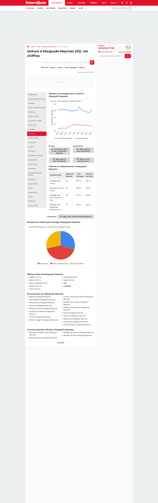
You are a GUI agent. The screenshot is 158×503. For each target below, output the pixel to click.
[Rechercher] (121, 8)
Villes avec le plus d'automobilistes (77, 217)
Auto (104, 3)
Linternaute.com (105, 52)
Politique (30, 8)
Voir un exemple (125, 52)
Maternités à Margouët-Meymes (75, 319)
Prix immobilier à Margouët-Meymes (77, 325)
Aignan (60, 67)
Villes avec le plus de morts (84, 160)
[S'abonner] (115, 56)
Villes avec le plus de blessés (59, 160)
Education (63, 8)
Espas (65, 280)
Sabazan (82, 67)
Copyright (60, 342)
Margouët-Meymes (50, 47)
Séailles (52, 67)
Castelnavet (67, 277)
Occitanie (67, 286)
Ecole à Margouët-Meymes (73, 313)
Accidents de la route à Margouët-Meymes (59, 151)
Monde (72, 8)
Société (40, 8)
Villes (81, 8)
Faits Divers (50, 8)
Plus (114, 3)
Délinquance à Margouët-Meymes (42, 303)
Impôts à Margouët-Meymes (40, 317)
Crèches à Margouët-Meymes (74, 316)
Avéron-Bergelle (71, 67)
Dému (31, 289)
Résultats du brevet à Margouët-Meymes (78, 332)
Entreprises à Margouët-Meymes (75, 322)
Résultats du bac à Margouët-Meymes (43, 338)
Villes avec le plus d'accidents (83, 150)
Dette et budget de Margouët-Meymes (43, 320)
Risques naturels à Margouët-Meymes (43, 309)
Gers (38, 47)
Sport (70, 3)
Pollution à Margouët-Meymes (40, 306)
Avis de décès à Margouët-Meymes (42, 300)
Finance (93, 3)
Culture (81, 3)
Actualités (57, 3)
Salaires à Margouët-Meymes (40, 297)
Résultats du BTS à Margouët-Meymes (77, 335)
